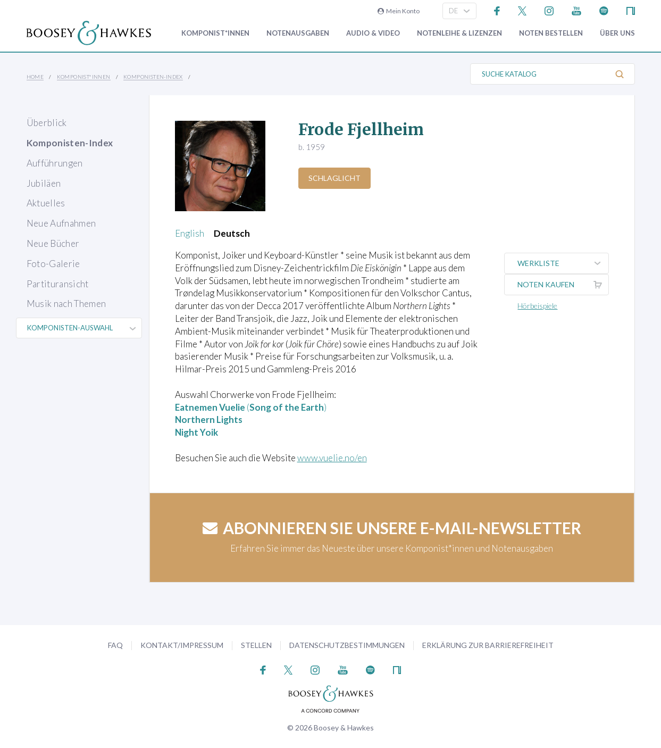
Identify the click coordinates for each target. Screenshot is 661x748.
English (189, 233)
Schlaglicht (334, 177)
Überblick (47, 122)
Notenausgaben (297, 33)
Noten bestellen (551, 33)
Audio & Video (373, 33)
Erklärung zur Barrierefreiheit (488, 645)
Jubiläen (44, 183)
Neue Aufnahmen (61, 223)
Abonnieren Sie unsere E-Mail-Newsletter (392, 527)
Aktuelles (46, 203)
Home (35, 76)
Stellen (256, 645)
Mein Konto (399, 11)
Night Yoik (196, 432)
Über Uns (617, 33)
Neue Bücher (53, 243)
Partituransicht (58, 283)
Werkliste (563, 263)
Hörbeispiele (538, 305)
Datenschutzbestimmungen (347, 645)
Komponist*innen (215, 33)
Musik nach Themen (66, 303)
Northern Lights (208, 419)
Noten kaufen (563, 285)
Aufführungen (55, 163)
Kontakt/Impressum (181, 645)
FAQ (115, 645)
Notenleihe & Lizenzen (459, 33)
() (251, 407)
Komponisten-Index (153, 76)
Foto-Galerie (53, 263)
